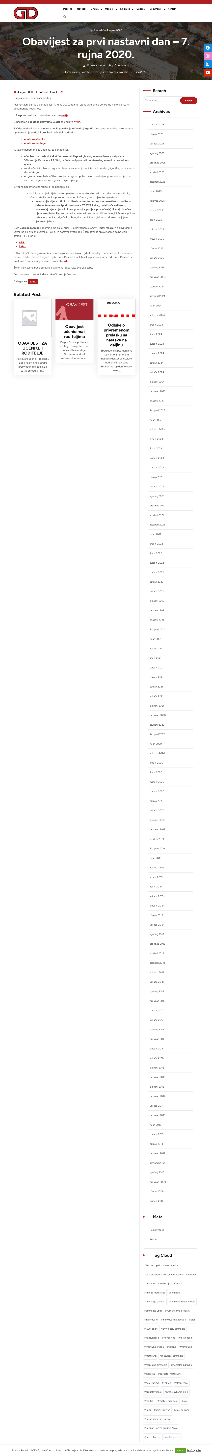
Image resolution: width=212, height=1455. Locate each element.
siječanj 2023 (157, 496)
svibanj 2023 (157, 458)
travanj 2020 (157, 791)
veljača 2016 (156, 1058)
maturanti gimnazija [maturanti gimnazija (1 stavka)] (172, 1355)
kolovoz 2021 (157, 648)
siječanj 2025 (157, 267)
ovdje (64, 115)
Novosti (81, 8)
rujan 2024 (156, 305)
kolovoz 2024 (157, 315)
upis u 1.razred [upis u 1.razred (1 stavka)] (153, 1437)
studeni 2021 (157, 619)
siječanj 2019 (157, 934)
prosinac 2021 (157, 610)
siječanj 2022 (157, 600)
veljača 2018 (157, 981)
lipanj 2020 (156, 772)
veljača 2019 (156, 924)
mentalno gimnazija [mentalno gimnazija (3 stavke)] (156, 1364)
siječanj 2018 (157, 991)
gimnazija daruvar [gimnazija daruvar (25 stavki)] (155, 1301)
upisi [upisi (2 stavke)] (148, 1409)
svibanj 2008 (157, 1201)
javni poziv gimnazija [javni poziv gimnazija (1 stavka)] (173, 1328)
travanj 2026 (157, 124)
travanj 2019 (156, 905)
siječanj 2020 (157, 820)
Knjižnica (125, 8)
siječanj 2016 (157, 1067)
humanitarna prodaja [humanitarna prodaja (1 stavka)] (178, 1310)
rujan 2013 (155, 1124)
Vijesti (85, 72)
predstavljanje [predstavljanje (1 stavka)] (153, 1391)
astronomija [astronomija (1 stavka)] (171, 1265)
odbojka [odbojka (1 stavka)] (150, 1373)
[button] (65, 17)
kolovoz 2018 (157, 972)
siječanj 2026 (157, 153)
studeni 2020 (157, 724)
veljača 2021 (156, 696)
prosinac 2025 (158, 162)
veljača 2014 (157, 1105)
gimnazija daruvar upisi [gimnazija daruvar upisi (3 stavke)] (182, 1301)
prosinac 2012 (157, 1153)
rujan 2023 (155, 419)
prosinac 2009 (158, 1181)
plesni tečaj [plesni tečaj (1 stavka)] (182, 1382)
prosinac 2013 (157, 1115)
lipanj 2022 (156, 553)
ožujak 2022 (156, 581)
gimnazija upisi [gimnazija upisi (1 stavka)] (154, 1310)
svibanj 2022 (157, 562)
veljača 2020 (157, 810)
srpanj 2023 (156, 439)
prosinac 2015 (157, 1077)
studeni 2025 (157, 172)
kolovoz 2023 (157, 429)
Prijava (153, 1239)
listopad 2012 (157, 1162)
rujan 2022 (155, 534)
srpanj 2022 (156, 543)
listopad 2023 (157, 410)
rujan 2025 (156, 191)
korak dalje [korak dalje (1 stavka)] (186, 1337)
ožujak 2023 (156, 477)
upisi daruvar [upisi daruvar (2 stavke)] (182, 1409)
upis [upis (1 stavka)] (185, 1401)
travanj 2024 (157, 353)
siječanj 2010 (157, 1172)
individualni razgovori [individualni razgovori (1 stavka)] (174, 1319)
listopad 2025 (157, 181)
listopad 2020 (157, 734)
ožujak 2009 (156, 1191)
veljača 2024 (157, 372)
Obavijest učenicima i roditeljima (74, 331)
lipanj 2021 (155, 658)
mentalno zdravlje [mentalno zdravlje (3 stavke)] (182, 1364)
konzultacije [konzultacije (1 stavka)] (152, 1337)
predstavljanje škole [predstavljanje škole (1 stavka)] (177, 1391)
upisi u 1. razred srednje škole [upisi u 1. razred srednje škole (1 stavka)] (162, 1428)
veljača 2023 (157, 486)
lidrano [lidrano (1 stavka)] (172, 1346)
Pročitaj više (194, 1450)
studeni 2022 (157, 515)
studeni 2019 (157, 839)
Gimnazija (71, 72)
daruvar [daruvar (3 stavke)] (191, 1274)
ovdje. (77, 121)
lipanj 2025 (156, 219)
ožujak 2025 (156, 248)
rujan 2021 (155, 638)
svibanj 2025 (157, 229)
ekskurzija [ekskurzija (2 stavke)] (164, 1283)
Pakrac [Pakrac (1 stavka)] (167, 1382)
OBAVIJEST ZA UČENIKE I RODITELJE (32, 348)
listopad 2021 (157, 629)
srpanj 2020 (156, 762)
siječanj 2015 (157, 1086)
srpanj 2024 (156, 324)
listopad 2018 (157, 962)
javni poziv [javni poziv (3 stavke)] (152, 1328)
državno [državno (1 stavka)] (150, 1283)
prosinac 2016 (157, 1039)
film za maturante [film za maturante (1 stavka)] (155, 1292)
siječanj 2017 (157, 1029)
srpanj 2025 (156, 210)
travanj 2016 (156, 1048)
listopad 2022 (157, 524)
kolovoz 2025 (157, 200)
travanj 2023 (157, 467)
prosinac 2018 (157, 943)
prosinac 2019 (157, 829)
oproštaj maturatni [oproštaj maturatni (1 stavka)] (170, 1373)
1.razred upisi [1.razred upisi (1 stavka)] (153, 1265)
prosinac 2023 (157, 391)
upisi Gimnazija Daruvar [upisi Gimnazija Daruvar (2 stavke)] (158, 1419)
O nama (95, 8)
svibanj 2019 (156, 896)
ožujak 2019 (156, 915)
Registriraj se (157, 1229)
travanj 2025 (157, 238)
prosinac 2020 (158, 715)
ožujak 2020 (156, 800)
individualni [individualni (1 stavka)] (152, 1319)
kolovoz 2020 (157, 753)
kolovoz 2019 (157, 867)
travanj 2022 (157, 572)
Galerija (140, 8)
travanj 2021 (156, 677)
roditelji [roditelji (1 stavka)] (150, 1401)
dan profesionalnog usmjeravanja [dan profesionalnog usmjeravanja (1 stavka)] (164, 1274)
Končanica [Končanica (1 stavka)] (169, 1337)
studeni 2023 (157, 400)
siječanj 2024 (157, 381)
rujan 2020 (156, 743)
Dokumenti (155, 8)
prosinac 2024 (158, 276)
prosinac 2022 (157, 505)
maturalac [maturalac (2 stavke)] (186, 1346)
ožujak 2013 (156, 1143)
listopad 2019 (157, 848)
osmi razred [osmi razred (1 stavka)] (152, 1382)
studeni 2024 (157, 286)
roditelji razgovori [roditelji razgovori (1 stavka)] (168, 1401)
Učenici (109, 8)
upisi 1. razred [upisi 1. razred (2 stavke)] (163, 1409)
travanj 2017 (156, 1010)
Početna (67, 8)
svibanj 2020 (157, 781)
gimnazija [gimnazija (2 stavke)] (175, 1292)
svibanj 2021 (156, 667)
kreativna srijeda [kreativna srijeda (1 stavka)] (155, 1346)
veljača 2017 (156, 1019)
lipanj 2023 (156, 448)
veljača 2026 (157, 143)
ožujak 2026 (156, 134)
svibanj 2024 (157, 343)
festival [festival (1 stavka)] (179, 1283)
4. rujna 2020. (25, 92)
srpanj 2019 (156, 877)
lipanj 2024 (156, 334)
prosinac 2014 (157, 1096)
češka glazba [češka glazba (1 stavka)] (173, 1437)
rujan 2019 (155, 858)
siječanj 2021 (157, 705)
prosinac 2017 (157, 1000)
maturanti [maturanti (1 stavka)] (151, 1355)
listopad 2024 (157, 296)
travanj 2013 (156, 1134)
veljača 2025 (157, 257)
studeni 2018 (157, 953)
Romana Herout (48, 92)
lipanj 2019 (155, 886)
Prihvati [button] (180, 1450)
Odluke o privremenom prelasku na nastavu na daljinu (116, 335)
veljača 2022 (157, 591)
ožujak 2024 (156, 362)
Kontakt (172, 8)
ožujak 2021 (156, 686)
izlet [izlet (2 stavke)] (193, 1319)
